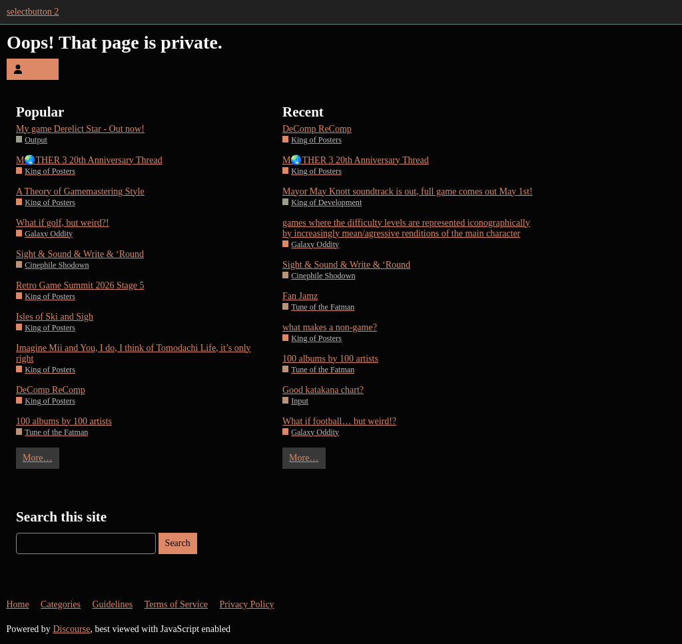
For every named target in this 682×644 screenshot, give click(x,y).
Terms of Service (176, 604)
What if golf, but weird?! (62, 223)
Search (177, 543)
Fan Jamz (300, 296)
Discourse (71, 629)
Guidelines (112, 604)
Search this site (61, 517)
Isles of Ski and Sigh (54, 317)
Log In (32, 69)
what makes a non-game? (329, 327)
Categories (61, 604)
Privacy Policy (247, 604)
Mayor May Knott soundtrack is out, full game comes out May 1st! (407, 191)
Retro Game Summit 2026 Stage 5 (80, 285)
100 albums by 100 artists (64, 421)
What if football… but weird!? (339, 421)
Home (17, 604)
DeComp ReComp (50, 390)
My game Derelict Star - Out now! (80, 129)
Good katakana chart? (323, 390)
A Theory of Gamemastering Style (80, 191)
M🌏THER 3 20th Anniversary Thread (89, 160)
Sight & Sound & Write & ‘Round (80, 254)
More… (37, 458)
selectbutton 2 (33, 12)
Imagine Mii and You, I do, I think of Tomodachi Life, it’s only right (133, 353)
